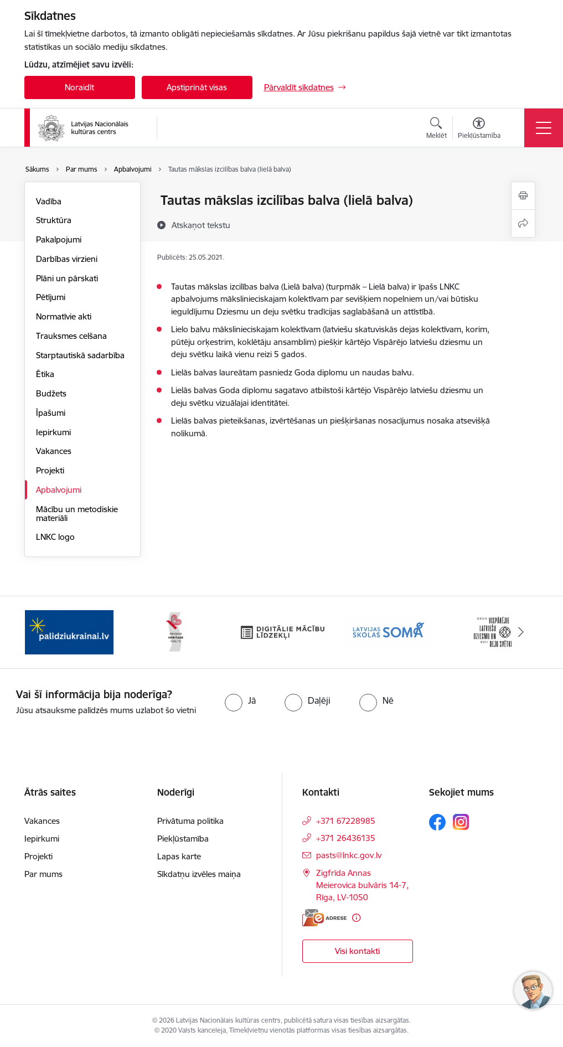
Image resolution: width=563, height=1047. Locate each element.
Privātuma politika (190, 821)
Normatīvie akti (63, 316)
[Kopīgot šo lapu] (523, 223)
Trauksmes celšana (71, 336)
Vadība (48, 201)
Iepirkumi (53, 432)
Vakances (53, 451)
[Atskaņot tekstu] (201, 224)
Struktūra (53, 220)
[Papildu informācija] (356, 918)
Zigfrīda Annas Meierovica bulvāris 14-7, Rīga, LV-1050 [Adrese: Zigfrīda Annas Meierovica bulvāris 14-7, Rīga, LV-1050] (362, 885)
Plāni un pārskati (67, 278)
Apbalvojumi (58, 489)
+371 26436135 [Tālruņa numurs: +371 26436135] (345, 838)
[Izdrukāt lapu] (523, 195)
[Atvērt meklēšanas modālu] (436, 129)
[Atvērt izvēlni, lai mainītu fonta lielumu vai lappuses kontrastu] (479, 129)
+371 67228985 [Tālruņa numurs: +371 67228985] (345, 821)
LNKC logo (55, 537)
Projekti (50, 470)
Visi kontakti (357, 951)
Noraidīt (79, 87)
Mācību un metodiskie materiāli (77, 513)
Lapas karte (179, 856)
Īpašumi (50, 413)
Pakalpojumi (58, 239)
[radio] (240, 700)
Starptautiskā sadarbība (80, 355)
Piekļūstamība (183, 838)
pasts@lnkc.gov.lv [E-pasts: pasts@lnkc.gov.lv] (348, 855)
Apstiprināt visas (197, 87)
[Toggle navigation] (543, 128)
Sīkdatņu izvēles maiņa (199, 874)
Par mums (43, 874)
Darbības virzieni (66, 259)
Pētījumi (50, 297)
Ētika (45, 374)
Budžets (51, 393)
